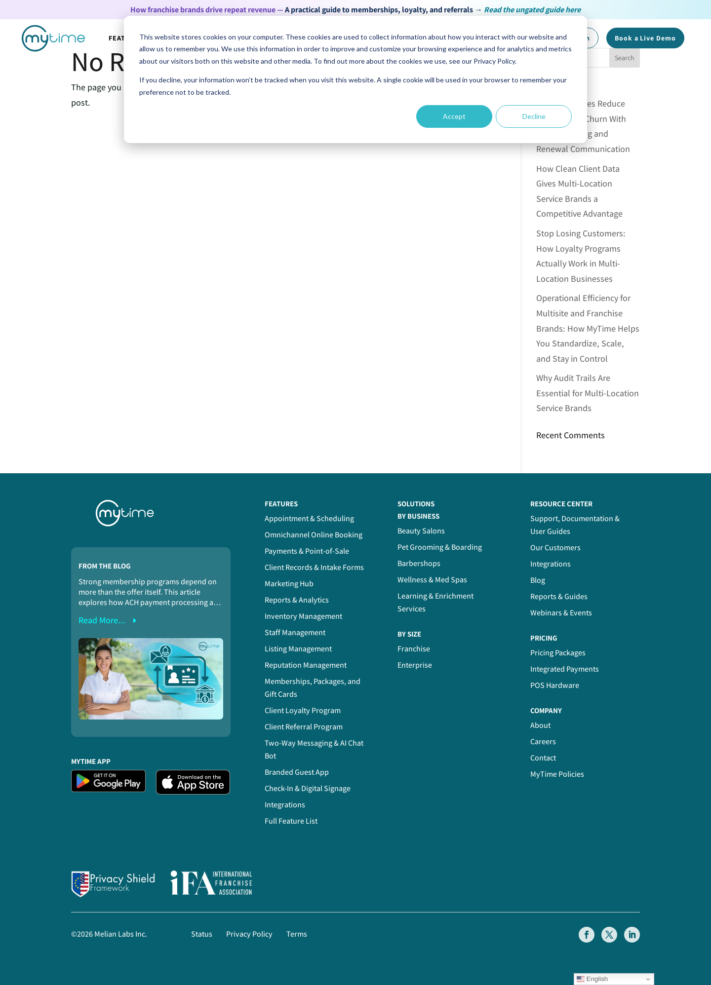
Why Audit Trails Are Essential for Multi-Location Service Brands (587, 393)
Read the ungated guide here (532, 9)
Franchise (413, 649)
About (540, 725)
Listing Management (298, 649)
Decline (534, 116)
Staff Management (295, 632)
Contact (543, 758)
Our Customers (555, 547)
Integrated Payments (564, 669)
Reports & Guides (559, 596)
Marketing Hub (289, 583)
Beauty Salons (421, 531)
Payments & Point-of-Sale (307, 551)
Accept (454, 116)
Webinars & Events (561, 612)
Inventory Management (303, 616)
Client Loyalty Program (303, 710)
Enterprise (414, 665)
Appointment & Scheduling (309, 518)
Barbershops (418, 563)
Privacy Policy (249, 934)
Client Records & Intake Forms (314, 567)
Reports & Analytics (297, 600)
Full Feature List (291, 821)
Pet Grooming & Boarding (439, 547)
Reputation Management (306, 665)
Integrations (285, 804)
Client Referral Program (304, 726)
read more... (102, 620)
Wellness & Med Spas (432, 579)
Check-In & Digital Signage (308, 788)
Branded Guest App (297, 772)
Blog (537, 580)
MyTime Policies (557, 774)
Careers (543, 741)
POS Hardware (554, 685)
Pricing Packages (558, 652)
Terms (296, 934)
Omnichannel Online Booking (313, 535)
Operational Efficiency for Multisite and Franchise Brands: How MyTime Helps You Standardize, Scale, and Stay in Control (587, 328)
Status (201, 934)
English (592, 979)
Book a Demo (645, 38)
